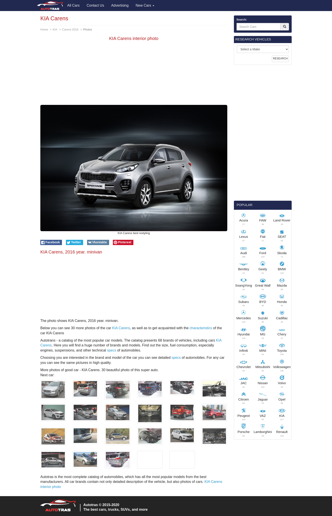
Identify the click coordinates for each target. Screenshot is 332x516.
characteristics (201, 328)
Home (44, 29)
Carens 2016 (70, 29)
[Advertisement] (134, 74)
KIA (55, 29)
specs (111, 350)
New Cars (145, 5)
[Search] (284, 26)
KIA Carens (121, 328)
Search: (242, 19)
